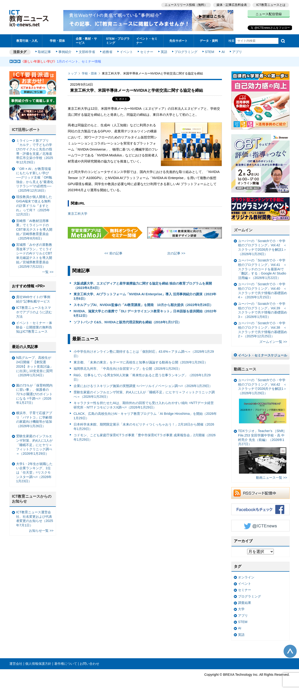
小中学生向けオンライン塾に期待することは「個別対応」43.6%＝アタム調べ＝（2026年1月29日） (144, 354)
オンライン (246, 577)
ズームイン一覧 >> (273, 342)
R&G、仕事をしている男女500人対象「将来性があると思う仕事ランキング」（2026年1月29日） (142, 377)
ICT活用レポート (26, 130)
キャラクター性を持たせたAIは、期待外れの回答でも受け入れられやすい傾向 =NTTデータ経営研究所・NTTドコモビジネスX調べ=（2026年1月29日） (144, 405)
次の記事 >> (176, 253)
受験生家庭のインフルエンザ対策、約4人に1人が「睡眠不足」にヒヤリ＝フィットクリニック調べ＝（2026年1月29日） (144, 394)
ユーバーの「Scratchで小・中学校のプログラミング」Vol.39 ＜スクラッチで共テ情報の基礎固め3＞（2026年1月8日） (262, 310)
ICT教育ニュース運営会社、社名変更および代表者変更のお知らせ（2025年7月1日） (34, 518)
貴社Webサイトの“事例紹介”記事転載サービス (33, 299)
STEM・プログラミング (118, 40)
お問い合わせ (89, 663)
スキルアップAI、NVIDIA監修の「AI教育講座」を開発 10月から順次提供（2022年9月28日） (143, 305)
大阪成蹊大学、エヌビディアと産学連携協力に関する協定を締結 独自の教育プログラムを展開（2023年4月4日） (143, 286)
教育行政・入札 (27, 40)
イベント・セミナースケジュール (262, 355)
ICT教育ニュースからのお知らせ (32, 498)
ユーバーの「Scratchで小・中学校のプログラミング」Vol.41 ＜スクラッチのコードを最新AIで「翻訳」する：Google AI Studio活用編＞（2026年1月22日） (262, 269)
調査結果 (244, 603)
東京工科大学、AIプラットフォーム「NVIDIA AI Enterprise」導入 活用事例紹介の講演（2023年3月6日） (145, 296)
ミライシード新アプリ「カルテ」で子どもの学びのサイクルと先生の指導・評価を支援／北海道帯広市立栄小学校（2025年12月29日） (34, 151)
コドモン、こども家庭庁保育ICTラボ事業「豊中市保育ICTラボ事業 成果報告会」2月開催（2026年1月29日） (145, 437)
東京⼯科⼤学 (77, 213)
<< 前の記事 (113, 253)
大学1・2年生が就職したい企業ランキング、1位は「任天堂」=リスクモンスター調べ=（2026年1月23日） (34, 472)
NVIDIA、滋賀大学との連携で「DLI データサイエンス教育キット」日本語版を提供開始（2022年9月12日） (145, 313)
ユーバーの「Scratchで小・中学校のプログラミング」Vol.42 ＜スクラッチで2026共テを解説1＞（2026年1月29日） (262, 247)
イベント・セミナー (146, 40)
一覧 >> (47, 272)
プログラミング (185, 52)
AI (223, 52)
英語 (164, 52)
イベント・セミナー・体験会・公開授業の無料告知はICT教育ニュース (34, 327)
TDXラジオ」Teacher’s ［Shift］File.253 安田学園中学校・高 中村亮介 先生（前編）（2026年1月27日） (262, 451)
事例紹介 (64, 52)
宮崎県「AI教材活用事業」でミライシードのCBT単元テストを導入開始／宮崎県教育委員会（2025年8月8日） (34, 229)
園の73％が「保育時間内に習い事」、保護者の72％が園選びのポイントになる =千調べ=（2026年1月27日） (34, 394)
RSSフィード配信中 (260, 493)
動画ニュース (245, 369)
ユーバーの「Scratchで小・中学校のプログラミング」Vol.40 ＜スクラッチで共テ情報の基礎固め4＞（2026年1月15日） (262, 290)
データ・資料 (209, 40)
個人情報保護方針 (38, 663)
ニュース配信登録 (269, 14)
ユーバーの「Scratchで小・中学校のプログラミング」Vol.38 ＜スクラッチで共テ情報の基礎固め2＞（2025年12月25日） (262, 329)
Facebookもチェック (260, 509)
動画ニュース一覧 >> (271, 477)
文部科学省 (87, 52)
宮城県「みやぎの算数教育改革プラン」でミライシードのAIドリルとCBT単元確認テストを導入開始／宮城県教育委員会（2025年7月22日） (34, 255)
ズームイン (243, 230)
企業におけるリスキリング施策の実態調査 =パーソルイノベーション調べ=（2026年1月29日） (143, 386)
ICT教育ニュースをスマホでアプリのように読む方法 (34, 312)
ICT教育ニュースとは (270, 5)
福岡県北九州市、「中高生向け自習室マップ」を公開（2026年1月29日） (128, 368)
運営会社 (15, 663)
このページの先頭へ (290, 651)
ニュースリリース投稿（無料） (186, 5)
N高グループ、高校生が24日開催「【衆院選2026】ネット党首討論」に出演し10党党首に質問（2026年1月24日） (34, 366)
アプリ (237, 52)
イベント (126, 52)
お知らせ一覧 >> (41, 530)
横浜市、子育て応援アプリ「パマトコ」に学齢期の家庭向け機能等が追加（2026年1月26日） (34, 419)
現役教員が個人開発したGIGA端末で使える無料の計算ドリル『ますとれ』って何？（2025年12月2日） (34, 205)
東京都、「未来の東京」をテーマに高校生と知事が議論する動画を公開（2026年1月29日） (141, 362)
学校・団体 (57, 40)
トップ (72, 73)
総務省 (107, 52)
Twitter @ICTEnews (260, 526)
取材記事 (44, 52)
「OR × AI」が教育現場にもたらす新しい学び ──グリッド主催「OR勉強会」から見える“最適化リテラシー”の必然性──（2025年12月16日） (34, 180)
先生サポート (178, 40)
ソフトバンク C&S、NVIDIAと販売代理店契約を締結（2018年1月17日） (127, 322)
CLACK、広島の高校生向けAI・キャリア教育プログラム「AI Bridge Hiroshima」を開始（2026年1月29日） (145, 416)
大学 (241, 609)
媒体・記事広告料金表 (232, 5)
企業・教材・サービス (86, 40)
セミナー (146, 52)
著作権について (65, 663)
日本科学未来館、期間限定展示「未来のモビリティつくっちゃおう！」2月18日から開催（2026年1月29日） (144, 426)
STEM (209, 52)
